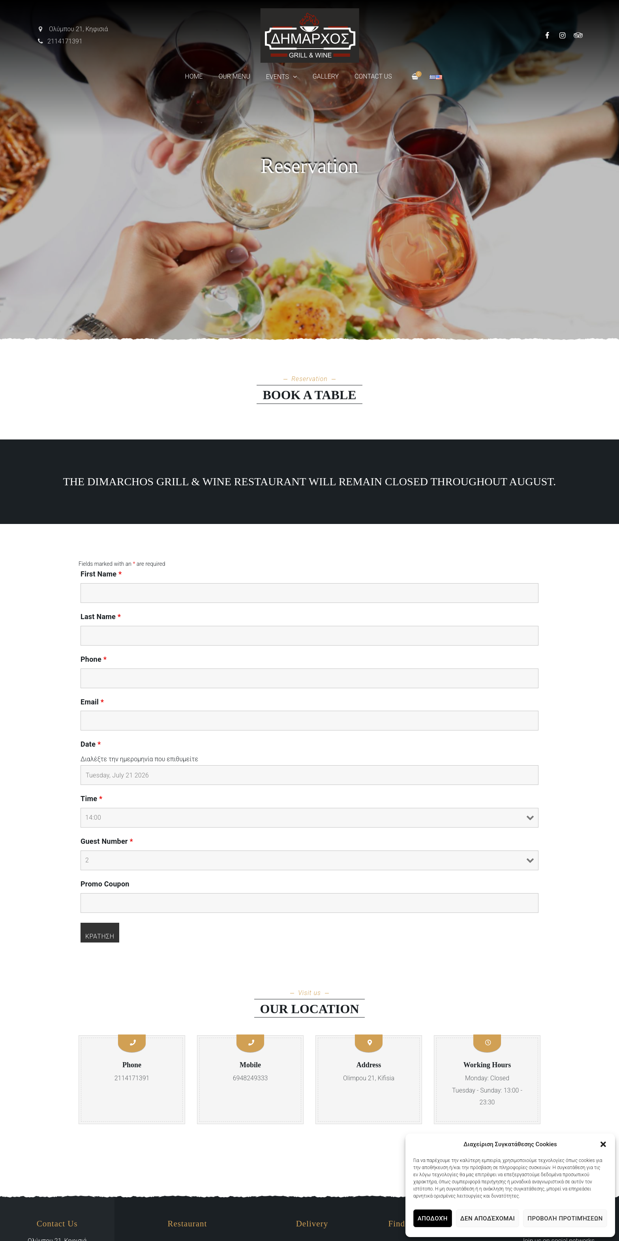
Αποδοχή (433, 1218)
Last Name (101, 617)
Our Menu (234, 76)
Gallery (326, 76)
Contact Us (373, 76)
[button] (603, 1144)
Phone (94, 659)
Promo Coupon (105, 884)
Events (277, 77)
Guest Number (107, 841)
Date (91, 744)
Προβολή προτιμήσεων (565, 1218)
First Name (101, 574)
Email (92, 702)
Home (194, 76)
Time (91, 799)
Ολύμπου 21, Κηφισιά (72, 29)
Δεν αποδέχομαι (487, 1218)
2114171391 (60, 41)
